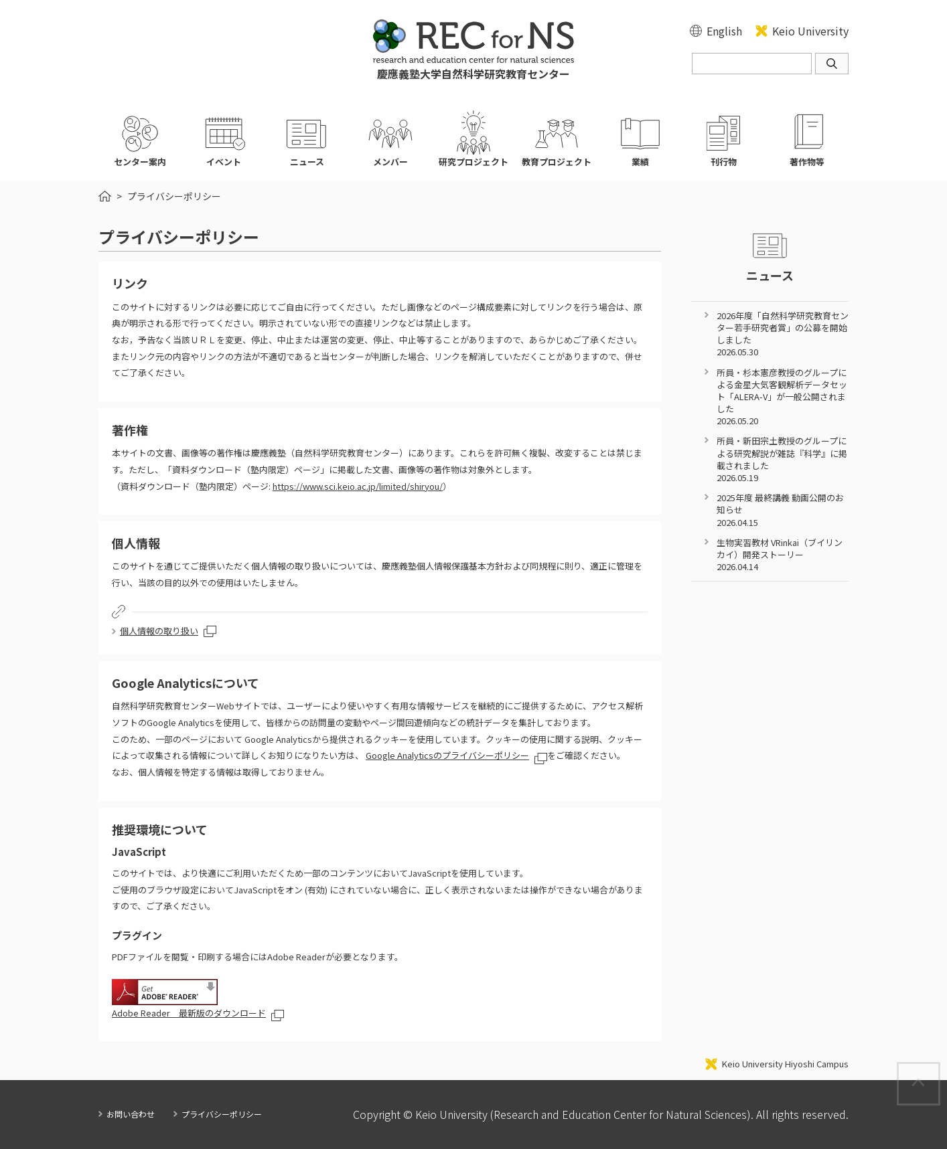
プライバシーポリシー (221, 1114)
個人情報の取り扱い (159, 630)
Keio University (810, 30)
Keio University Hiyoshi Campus (785, 1064)
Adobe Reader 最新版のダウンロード (189, 1012)
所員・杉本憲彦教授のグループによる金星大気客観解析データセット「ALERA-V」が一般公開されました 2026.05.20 (782, 397)
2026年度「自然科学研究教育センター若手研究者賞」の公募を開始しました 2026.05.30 (783, 334)
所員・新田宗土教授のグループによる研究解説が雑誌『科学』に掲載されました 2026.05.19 (782, 459)
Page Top (939, 1069)
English (724, 30)
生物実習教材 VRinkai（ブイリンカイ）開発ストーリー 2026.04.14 (780, 554)
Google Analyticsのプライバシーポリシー (447, 755)
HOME (104, 196)
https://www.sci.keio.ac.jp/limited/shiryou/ (358, 486)
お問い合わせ (130, 1114)
